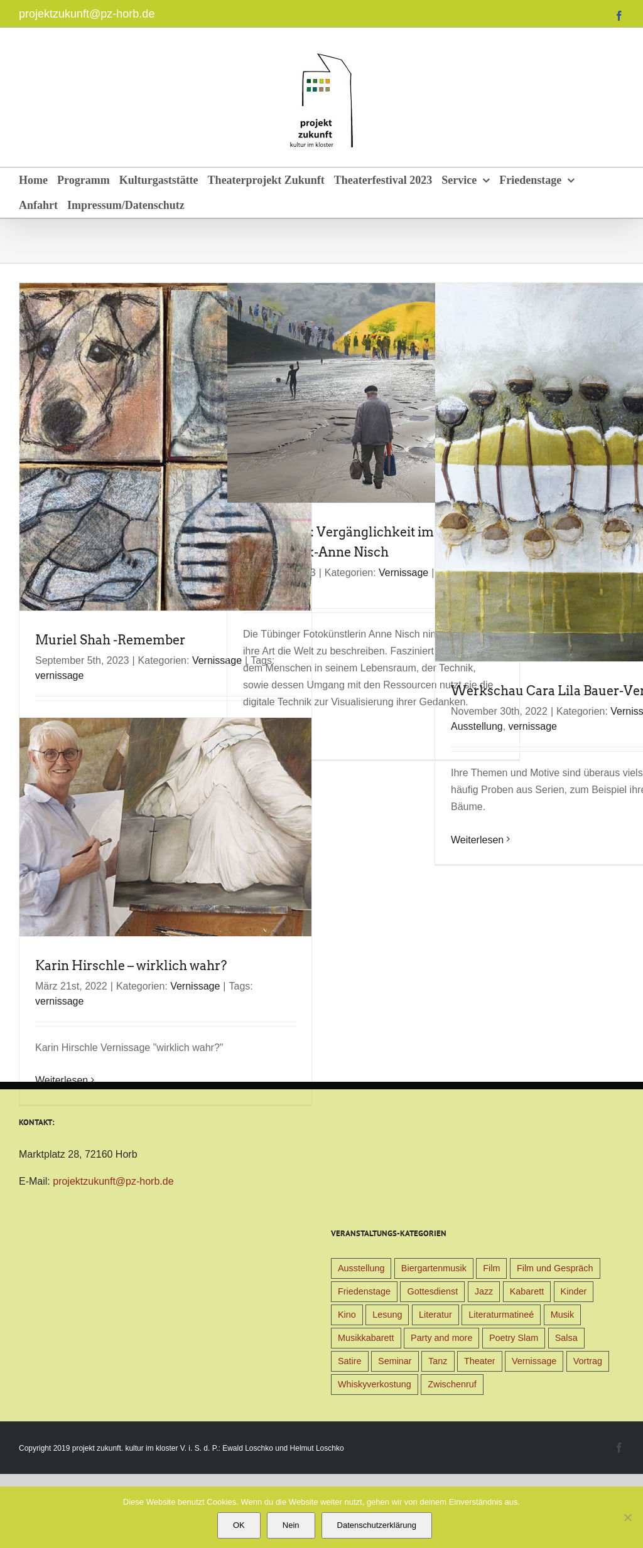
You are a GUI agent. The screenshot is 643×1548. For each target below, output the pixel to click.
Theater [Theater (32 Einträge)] (479, 1361)
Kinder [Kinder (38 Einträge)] (574, 1291)
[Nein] (627, 1517)
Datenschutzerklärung (376, 1525)
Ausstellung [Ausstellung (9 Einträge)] (361, 1268)
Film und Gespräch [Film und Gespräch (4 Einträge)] (555, 1268)
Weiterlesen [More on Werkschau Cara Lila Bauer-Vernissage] (477, 840)
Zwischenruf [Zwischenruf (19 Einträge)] (452, 1384)
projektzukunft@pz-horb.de (86, 14)
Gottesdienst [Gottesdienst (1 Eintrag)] (432, 1291)
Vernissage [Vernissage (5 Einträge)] (534, 1361)
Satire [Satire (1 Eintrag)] (350, 1361)
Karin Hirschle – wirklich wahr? (131, 965)
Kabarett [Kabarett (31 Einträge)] (527, 1291)
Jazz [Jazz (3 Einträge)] (484, 1291)
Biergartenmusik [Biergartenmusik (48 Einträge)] (434, 1268)
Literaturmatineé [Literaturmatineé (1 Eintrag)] (501, 1315)
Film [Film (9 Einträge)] (491, 1268)
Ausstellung (477, 726)
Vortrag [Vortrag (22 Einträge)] (587, 1361)
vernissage (59, 675)
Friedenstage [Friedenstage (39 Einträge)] (364, 1291)
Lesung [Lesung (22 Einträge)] (387, 1315)
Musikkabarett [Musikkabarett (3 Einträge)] (366, 1338)
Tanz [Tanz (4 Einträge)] (437, 1361)
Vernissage (403, 572)
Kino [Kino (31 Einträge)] (347, 1315)
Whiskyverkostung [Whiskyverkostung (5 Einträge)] (374, 1384)
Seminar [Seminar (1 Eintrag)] (395, 1361)
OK (239, 1525)
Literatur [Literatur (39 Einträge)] (435, 1315)
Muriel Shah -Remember (110, 640)
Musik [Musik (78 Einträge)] (563, 1315)
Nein (291, 1525)
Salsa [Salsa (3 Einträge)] (566, 1338)
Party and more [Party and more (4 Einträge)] (441, 1338)
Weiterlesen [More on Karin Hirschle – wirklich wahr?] (61, 1080)
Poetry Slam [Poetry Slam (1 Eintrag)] (513, 1338)
